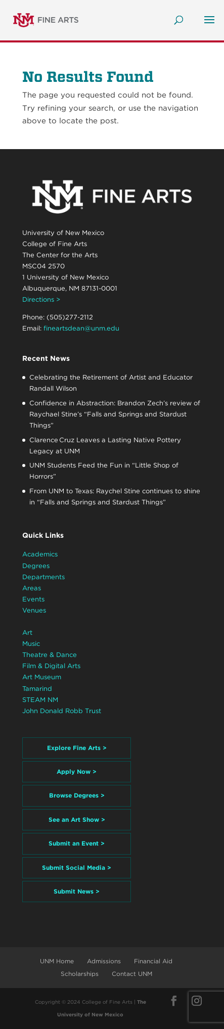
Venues (34, 610)
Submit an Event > (77, 843)
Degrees (36, 566)
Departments (43, 577)
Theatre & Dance (49, 655)
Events (33, 599)
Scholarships (80, 973)
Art (27, 632)
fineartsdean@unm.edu (81, 328)
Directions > (41, 299)
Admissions (104, 961)
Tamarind (37, 688)
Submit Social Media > (76, 867)
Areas (31, 588)
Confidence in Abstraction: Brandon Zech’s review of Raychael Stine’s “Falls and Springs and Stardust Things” (114, 414)
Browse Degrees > (77, 795)
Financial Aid (153, 961)
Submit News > (77, 891)
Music (31, 643)
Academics (40, 554)
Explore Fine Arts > (77, 748)
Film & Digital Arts (51, 666)
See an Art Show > (77, 819)
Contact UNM (132, 973)
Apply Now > (77, 771)
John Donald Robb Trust (61, 711)
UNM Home (57, 961)
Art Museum (41, 677)
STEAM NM (40, 700)
